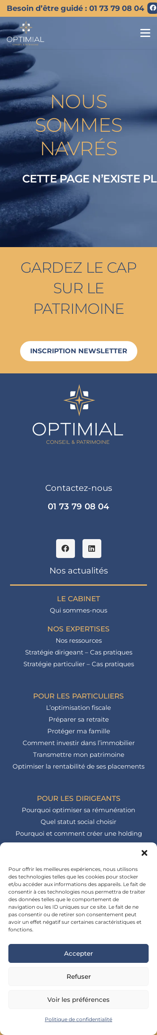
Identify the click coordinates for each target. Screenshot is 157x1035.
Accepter (78, 953)
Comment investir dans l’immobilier (79, 743)
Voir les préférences (78, 1000)
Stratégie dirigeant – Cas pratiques (78, 652)
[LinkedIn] (91, 548)
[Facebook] (65, 548)
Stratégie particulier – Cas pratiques (78, 664)
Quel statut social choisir (78, 822)
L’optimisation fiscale (78, 708)
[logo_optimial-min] (26, 33)
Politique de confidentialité (78, 1019)
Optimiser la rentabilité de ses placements (78, 766)
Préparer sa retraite (79, 719)
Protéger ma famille (78, 731)
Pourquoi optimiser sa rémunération (78, 810)
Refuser (79, 976)
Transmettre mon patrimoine (78, 755)
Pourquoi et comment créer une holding (78, 833)
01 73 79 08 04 (78, 506)
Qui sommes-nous (78, 610)
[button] (144, 853)
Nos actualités (78, 571)
